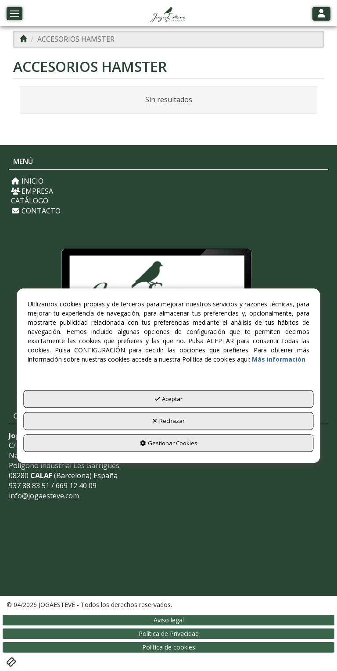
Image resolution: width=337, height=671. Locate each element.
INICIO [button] (27, 181)
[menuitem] (168, 181)
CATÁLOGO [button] (29, 201)
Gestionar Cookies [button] (168, 443)
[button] (168, 15)
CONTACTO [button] (36, 211)
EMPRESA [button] (32, 191)
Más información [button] (278, 359)
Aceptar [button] (169, 399)
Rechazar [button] (169, 421)
